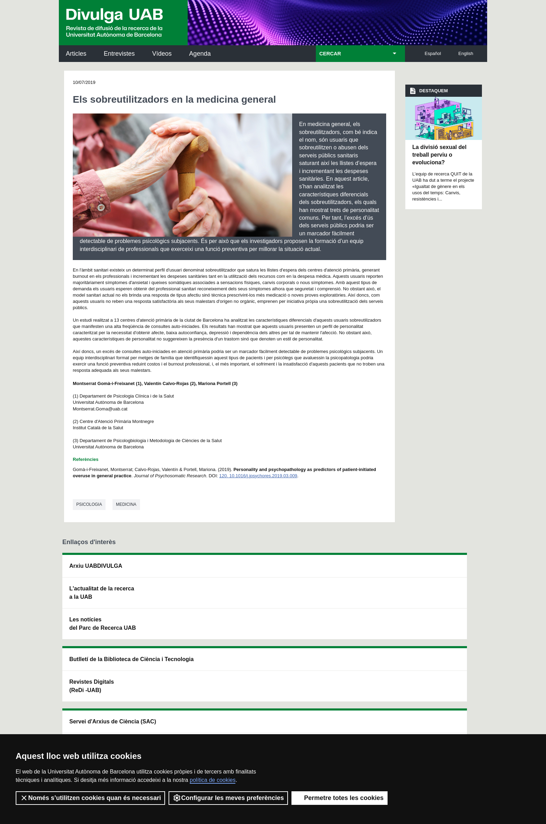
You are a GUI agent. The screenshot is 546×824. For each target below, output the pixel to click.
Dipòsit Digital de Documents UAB (260, 601)
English (465, 53)
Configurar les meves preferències (228, 798)
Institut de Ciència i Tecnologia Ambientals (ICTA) (436, 605)
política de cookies (213, 780)
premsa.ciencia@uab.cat (311, 686)
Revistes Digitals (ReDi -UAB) (176, 601)
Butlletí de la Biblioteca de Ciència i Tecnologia (184, 570)
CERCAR (330, 53)
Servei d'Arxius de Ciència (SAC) (262, 570)
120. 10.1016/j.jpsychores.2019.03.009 (258, 475)
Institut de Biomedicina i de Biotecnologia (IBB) (438, 640)
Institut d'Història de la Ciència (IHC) (352, 570)
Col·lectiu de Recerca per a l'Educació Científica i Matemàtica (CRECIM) (355, 605)
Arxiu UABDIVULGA (95, 566)
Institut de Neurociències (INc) (439, 570)
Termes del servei (204, 723)
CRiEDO (333, 636)
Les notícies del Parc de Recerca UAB (102, 624)
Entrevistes (119, 53)
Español (432, 53)
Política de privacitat (155, 723)
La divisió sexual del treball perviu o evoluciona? (439, 155)
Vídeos (162, 53)
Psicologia (89, 504)
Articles (76, 53)
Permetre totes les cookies (339, 798)
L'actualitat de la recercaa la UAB (101, 593)
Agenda (200, 53)
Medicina (126, 504)
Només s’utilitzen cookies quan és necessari (90, 798)
